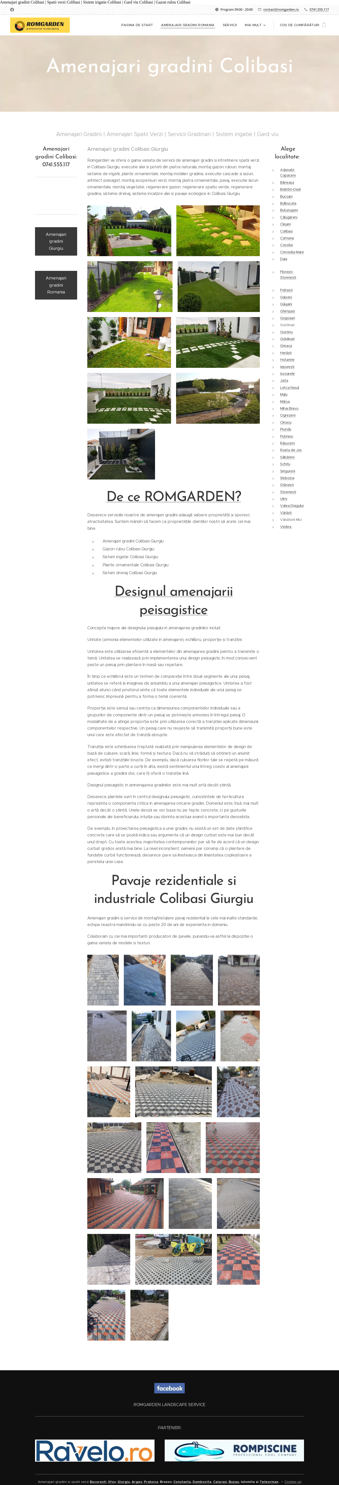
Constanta (182, 1482)
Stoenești (288, 492)
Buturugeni (289, 210)
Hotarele (287, 360)
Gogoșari (287, 318)
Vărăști (286, 512)
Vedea (286, 526)
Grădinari (287, 339)
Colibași (286, 231)
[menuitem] (138, 25)
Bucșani (286, 196)
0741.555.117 (319, 9)
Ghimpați (287, 311)
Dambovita (202, 1482)
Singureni (287, 471)
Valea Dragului (291, 506)
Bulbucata (288, 203)
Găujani (286, 304)
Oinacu (286, 422)
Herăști (286, 353)
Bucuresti (98, 1482)
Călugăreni (288, 217)
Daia (283, 259)
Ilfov (112, 1482)
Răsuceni (287, 443)
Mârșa (285, 401)
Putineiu (286, 436)
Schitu (285, 464)
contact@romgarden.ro (281, 9)
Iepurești (287, 367)
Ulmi (283, 499)
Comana (287, 238)
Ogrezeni (287, 415)
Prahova (151, 1482)
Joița (284, 380)
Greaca (286, 346)
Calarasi (220, 1482)
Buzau (234, 1482)
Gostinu (286, 332)
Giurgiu (123, 1482)
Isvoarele (287, 373)
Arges (137, 1482)
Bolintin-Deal (290, 189)
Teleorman (269, 1482)
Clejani (285, 224)
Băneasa (287, 182)
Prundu (285, 429)
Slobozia (287, 478)
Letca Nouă (289, 387)
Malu (283, 394)
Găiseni (286, 297)
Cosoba (286, 245)
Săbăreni (287, 457)
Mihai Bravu (289, 408)
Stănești (287, 485)
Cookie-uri (292, 1482)
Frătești (286, 290)
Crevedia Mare (292, 252)
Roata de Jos (291, 450)
